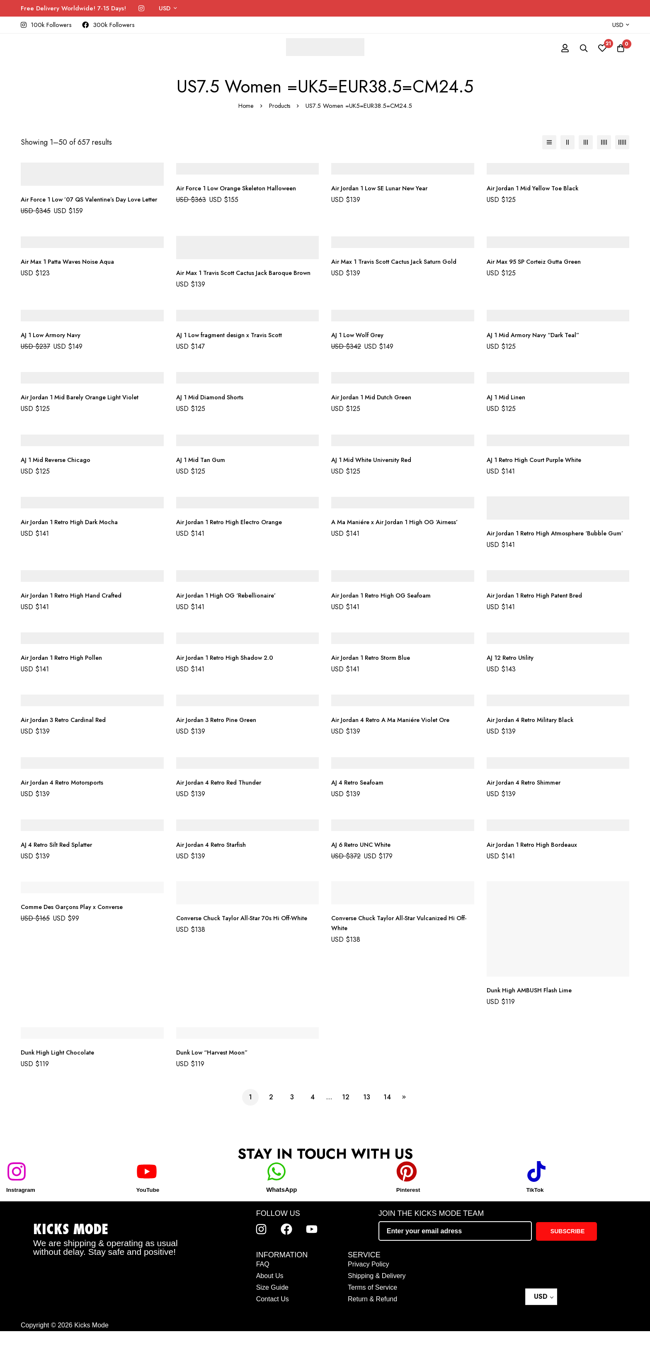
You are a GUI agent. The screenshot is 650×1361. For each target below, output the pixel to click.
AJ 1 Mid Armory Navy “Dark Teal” (538, 355)
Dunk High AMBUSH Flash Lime (533, 1020)
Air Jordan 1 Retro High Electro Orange (236, 542)
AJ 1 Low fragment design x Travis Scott (236, 355)
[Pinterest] (406, 1201)
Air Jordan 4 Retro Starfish (216, 874)
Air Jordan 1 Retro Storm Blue (376, 687)
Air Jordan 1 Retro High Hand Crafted (78, 625)
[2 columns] (567, 142)
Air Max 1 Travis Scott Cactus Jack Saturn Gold (402, 271)
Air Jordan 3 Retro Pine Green (221, 749)
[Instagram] (141, 8)
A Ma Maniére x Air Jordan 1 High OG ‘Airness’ (401, 542)
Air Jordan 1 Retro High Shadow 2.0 (230, 687)
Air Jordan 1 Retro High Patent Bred (541, 625)
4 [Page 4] (312, 1127)
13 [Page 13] (366, 1127)
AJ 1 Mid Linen (508, 417)
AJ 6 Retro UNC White (365, 874)
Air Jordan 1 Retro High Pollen (66, 687)
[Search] (577, 48)
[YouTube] (146, 1201)
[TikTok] (536, 1201)
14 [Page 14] (387, 1127)
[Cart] (618, 48)
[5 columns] (622, 142)
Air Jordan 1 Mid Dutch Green (376, 417)
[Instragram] (16, 1201)
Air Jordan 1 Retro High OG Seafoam (387, 625)
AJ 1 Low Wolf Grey (360, 355)
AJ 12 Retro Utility (514, 687)
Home (245, 105)
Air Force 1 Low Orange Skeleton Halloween (243, 188)
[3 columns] (586, 142)
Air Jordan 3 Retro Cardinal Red (69, 749)
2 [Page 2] (271, 1127)
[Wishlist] (597, 48)
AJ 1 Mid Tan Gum (203, 479)
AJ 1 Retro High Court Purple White (540, 479)
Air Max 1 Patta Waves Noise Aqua (73, 271)
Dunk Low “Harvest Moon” (216, 1082)
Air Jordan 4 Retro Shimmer (528, 812)
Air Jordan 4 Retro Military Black (536, 749)
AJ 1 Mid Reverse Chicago (60, 479)
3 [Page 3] (292, 1127)
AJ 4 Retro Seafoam (360, 812)
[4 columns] (604, 142)
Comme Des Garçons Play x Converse (77, 936)
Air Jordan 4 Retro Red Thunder (224, 812)
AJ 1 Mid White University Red (376, 479)
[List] (549, 142)
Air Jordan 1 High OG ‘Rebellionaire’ (231, 625)
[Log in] (556, 48)
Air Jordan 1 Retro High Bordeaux (538, 874)
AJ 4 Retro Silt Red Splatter (62, 874)
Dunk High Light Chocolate (62, 1082)
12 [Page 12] (345, 1127)
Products (279, 105)
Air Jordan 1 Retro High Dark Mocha (75, 542)
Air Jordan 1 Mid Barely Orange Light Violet (87, 417)
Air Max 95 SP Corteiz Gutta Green (541, 271)
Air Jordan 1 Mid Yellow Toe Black (538, 188)
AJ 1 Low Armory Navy (54, 355)
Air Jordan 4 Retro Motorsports (68, 812)
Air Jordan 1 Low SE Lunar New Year (386, 188)
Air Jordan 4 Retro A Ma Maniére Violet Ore (398, 749)
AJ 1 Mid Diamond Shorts (213, 417)
